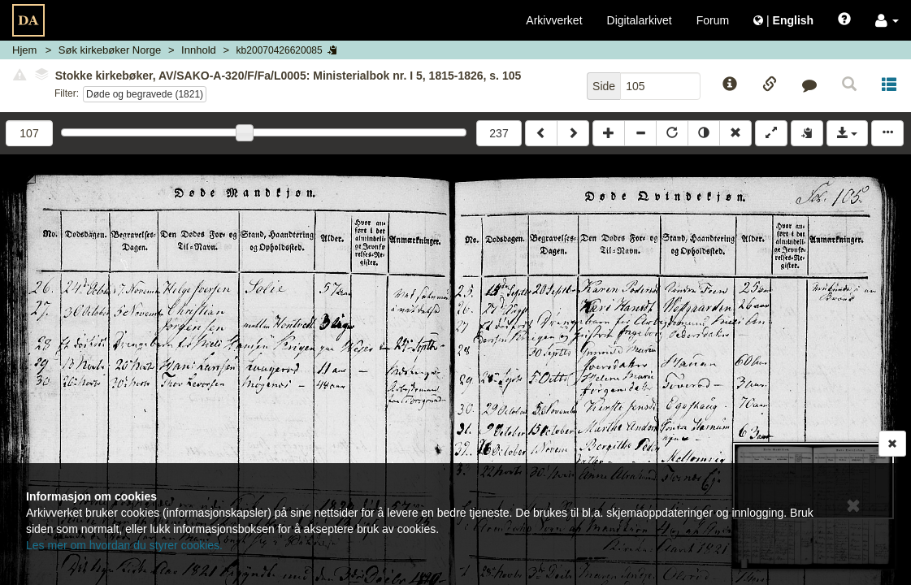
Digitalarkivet (639, 20)
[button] (887, 20)
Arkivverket (554, 20)
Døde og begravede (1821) (144, 94)
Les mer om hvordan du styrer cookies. (124, 545)
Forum (712, 20)
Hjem (24, 50)
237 (498, 133)
